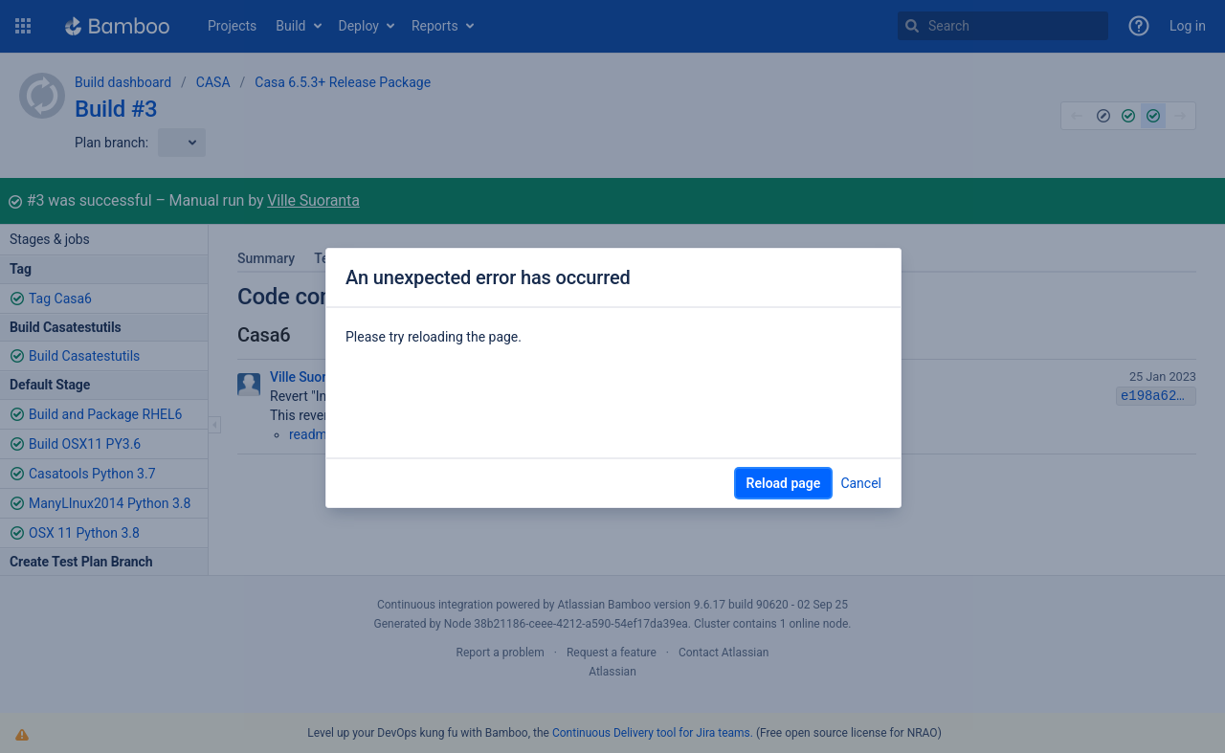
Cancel (860, 483)
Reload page (783, 483)
